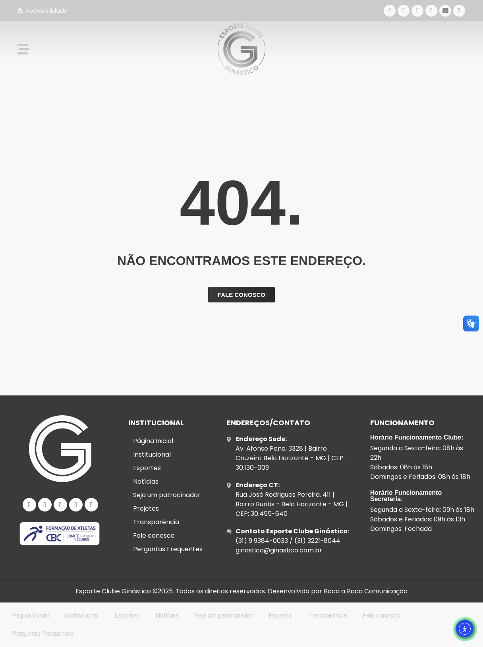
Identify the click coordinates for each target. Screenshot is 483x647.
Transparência (156, 522)
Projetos (146, 508)
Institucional (152, 454)
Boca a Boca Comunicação (366, 591)
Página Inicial (153, 441)
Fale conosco (154, 535)
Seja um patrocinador (167, 495)
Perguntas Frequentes (168, 549)
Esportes (147, 468)
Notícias (145, 481)
